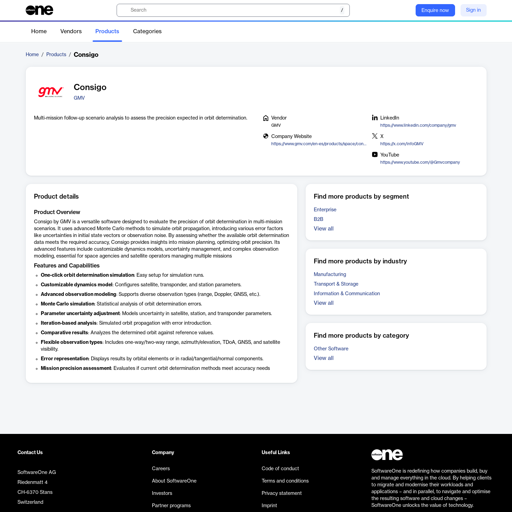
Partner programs (171, 505)
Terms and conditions (285, 481)
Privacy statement (282, 493)
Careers (161, 468)
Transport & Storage (336, 284)
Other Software (331, 349)
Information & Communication (347, 293)
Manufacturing (330, 274)
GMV (79, 98)
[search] (233, 10)
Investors (162, 493)
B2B (318, 219)
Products (107, 31)
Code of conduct (280, 468)
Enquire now (435, 10)
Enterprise (325, 210)
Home (39, 31)
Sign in (473, 10)
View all (324, 229)
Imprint (269, 505)
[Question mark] (406, 10)
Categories (147, 31)
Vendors (71, 31)
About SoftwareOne (174, 481)
